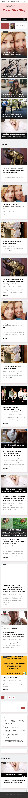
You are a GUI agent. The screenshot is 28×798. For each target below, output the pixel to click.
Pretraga (4, 704)
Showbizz (4, 59)
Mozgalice (5, 31)
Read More (6, 295)
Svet (3, 119)
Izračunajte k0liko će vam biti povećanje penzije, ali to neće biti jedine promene (12, 116)
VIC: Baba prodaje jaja (10, 677)
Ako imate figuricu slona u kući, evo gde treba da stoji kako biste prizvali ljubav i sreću (12, 1)
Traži (23, 708)
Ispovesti (5, 656)
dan (5, 174)
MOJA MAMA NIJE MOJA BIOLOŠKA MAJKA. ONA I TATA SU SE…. (13, 207)
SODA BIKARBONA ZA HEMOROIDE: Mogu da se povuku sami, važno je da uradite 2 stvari (13, 634)
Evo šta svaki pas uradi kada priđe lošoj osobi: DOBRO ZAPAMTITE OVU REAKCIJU (12, 453)
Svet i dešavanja (5, 79)
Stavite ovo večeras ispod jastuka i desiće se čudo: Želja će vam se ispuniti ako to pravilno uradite (13, 137)
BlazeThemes (18, 796)
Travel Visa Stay (14, 10)
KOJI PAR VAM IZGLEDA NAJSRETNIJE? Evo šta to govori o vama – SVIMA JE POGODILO (13, 410)
